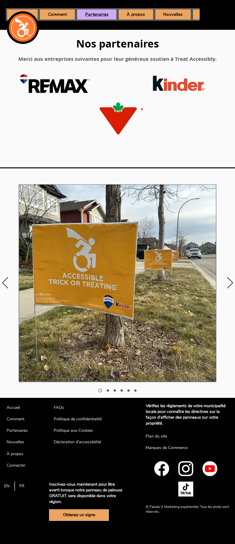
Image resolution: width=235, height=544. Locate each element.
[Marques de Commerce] (173, 447)
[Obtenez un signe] (79, 515)
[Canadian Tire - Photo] (115, 390)
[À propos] (17, 454)
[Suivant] (230, 283)
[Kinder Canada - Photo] (128, 390)
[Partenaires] (17, 430)
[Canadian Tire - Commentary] (121, 390)
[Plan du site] (173, 436)
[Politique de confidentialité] (81, 419)
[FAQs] (81, 407)
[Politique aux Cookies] (81, 430)
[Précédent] (5, 283)
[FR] (22, 486)
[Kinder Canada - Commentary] (135, 390)
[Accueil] (17, 407)
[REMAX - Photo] (100, 390)
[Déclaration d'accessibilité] (81, 442)
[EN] (6, 486)
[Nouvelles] (17, 442)
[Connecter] (17, 465)
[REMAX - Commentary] (108, 390)
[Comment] (17, 419)
